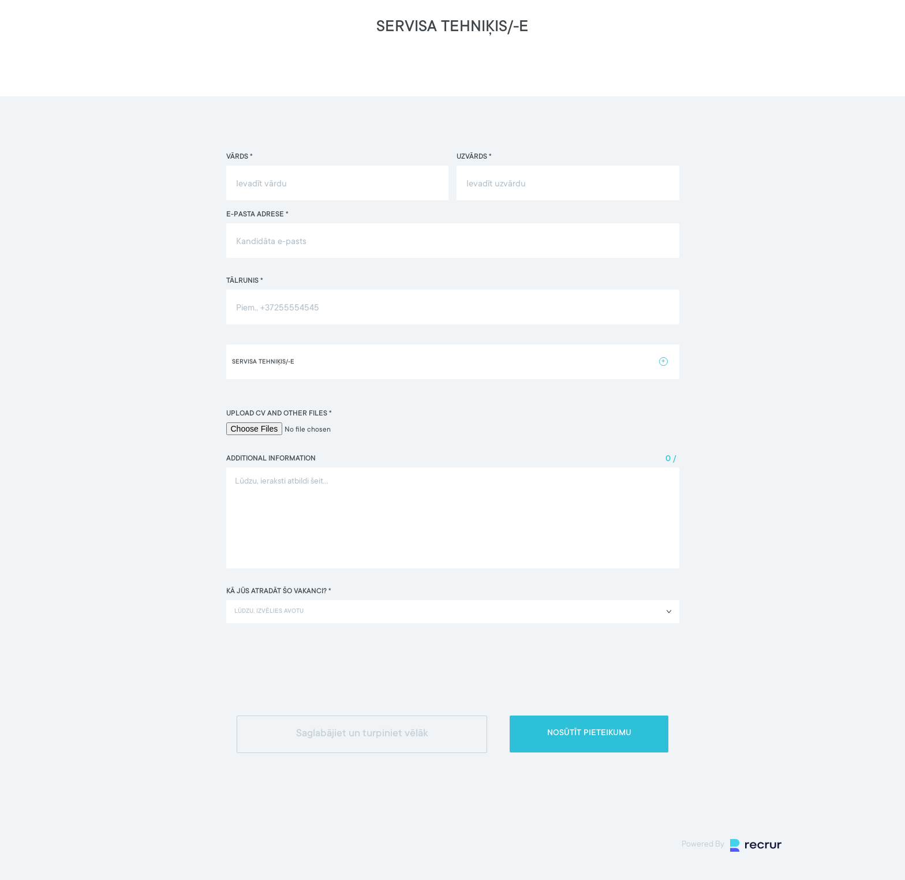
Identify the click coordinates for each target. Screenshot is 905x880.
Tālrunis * (244, 281)
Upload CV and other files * (279, 414)
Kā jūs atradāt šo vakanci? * (278, 591)
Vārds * (239, 157)
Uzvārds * (474, 157)
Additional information (271, 459)
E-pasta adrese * (257, 215)
